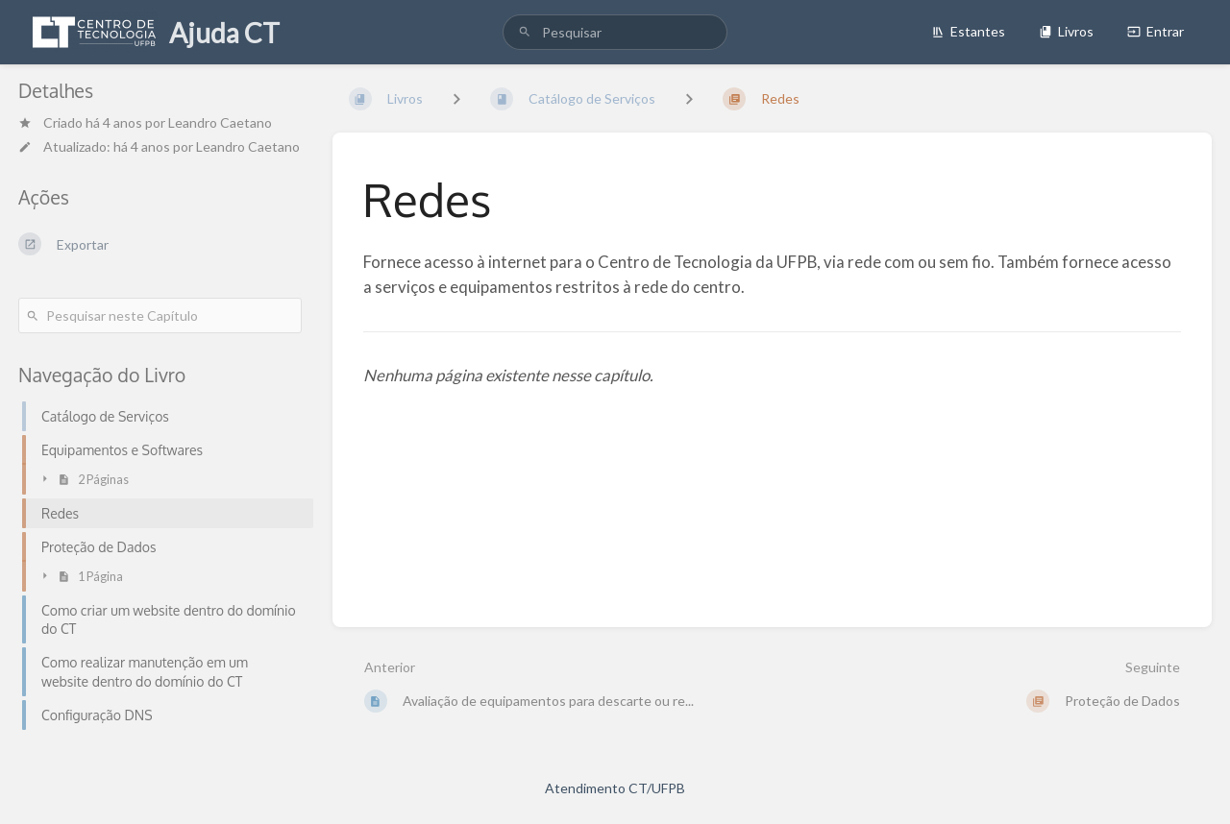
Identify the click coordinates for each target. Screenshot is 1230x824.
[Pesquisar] (524, 32)
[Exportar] (160, 244)
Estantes (968, 31)
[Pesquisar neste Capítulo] (160, 315)
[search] (615, 32)
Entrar (1155, 31)
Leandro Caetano (220, 122)
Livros (1066, 31)
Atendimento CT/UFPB (615, 788)
